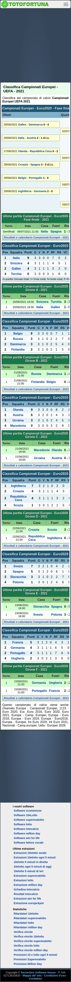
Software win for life (27, 838)
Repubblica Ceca (41, 151)
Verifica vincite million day (31, 950)
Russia (18, 338)
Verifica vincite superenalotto (32, 941)
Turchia (16, 274)
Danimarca (36, 124)
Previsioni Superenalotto (30, 959)
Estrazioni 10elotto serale (30, 852)
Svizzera (16, 263)
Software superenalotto (29, 819)
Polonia (18, 582)
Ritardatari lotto (24, 922)
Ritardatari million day (28, 927)
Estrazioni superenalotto (29, 875)
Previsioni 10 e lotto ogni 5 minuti (35, 954)
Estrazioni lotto (23, 880)
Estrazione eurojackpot (29, 903)
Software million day (27, 833)
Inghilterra (24, 191)
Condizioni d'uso (55, 975)
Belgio (22, 177)
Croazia (23, 164)
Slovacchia (18, 576)
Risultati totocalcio (26, 894)
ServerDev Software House (38, 972)
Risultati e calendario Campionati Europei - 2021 (36, 237)
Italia (21, 137)
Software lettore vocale (29, 842)
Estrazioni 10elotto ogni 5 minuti (34, 857)
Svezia (18, 566)
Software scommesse (27, 810)
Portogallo (35, 177)
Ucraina (18, 420)
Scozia (18, 505)
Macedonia (18, 425)
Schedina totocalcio (26, 889)
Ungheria (17, 658)
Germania (40, 191)
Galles (22, 124)
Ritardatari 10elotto (26, 913)
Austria (31, 137)
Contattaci (35, 978)
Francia (17, 642)
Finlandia (18, 349)
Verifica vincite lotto (26, 945)
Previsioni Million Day (28, 963)
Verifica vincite (23, 931)
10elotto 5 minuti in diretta (31, 862)
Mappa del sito (32, 975)
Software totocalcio (26, 828)
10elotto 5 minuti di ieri (28, 871)
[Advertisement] (35, 44)
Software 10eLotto (25, 815)
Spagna (35, 164)
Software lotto (23, 824)
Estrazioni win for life (27, 898)
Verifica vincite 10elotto (29, 936)
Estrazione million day (28, 884)
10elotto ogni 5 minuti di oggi (32, 866)
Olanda (22, 151)
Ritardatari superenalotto (30, 918)
